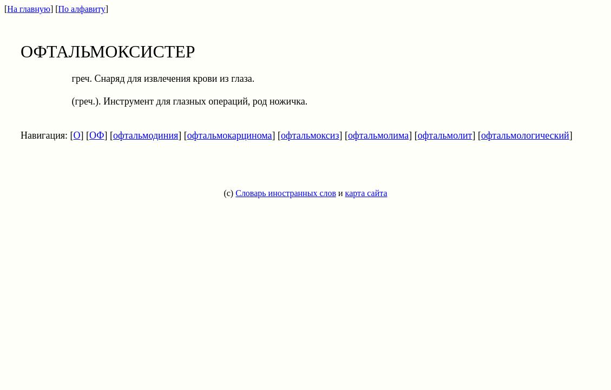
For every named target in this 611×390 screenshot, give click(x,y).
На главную (28, 9)
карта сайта (366, 193)
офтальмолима (378, 135)
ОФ (96, 135)
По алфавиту (82, 9)
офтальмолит (445, 135)
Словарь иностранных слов (285, 193)
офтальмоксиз (310, 135)
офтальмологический (525, 135)
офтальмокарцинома (229, 135)
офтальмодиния (145, 135)
